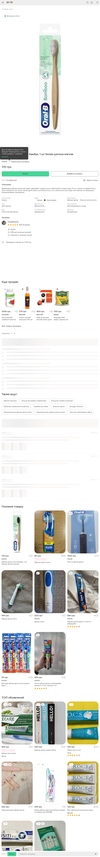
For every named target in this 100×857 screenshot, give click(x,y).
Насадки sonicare (76, 407)
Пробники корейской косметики (16, 407)
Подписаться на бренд (20, 162)
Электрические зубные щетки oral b (18, 412)
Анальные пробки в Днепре (62, 401)
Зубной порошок (10, 401)
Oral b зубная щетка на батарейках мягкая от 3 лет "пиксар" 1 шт (47, 684)
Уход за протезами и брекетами (33, 401)
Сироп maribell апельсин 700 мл (25, 319)
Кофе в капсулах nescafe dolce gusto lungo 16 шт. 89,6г (44, 319)
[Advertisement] (50, 262)
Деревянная (39, 212)
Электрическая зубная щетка (13, 810)
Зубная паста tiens (9, 753)
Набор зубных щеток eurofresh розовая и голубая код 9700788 (49, 811)
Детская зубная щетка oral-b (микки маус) (15, 684)
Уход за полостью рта (88, 200)
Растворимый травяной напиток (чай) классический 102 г (9, 319)
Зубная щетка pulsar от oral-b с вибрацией (79, 623)
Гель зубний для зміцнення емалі (80, 810)
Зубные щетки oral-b (42, 562)
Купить (25, 174)
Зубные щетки (8, 9)
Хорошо (5, 157)
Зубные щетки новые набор (45, 750)
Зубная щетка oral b (9, 619)
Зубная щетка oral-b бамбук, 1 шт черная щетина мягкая (14, 563)
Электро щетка (59, 407)
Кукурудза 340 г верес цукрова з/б (61, 319)
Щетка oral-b (39, 622)
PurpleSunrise (13, 222)
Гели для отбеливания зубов (81, 412)
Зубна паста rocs (74, 750)
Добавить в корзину (74, 174)
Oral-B (4, 162)
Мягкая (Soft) (39, 206)
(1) (8, 158)
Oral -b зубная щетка (75, 562)
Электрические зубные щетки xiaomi (50, 412)
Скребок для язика (41, 407)
